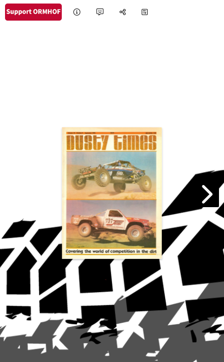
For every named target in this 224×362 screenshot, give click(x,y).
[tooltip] (76, 12)
